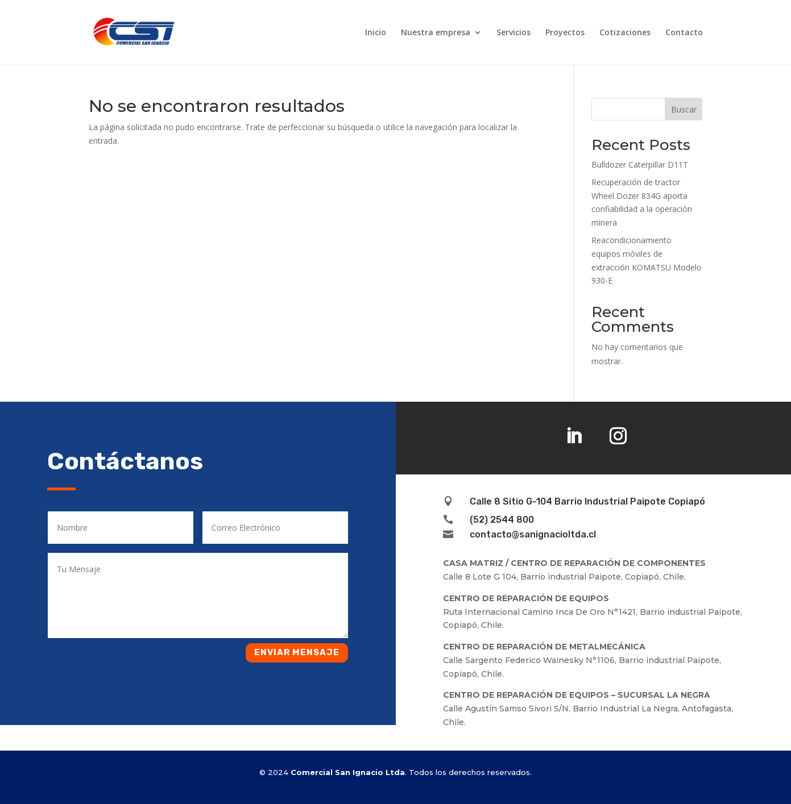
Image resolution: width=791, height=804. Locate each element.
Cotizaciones (625, 33)
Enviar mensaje (296, 652)
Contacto (684, 33)
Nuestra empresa (435, 33)
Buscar (684, 109)
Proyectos (565, 33)
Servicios (513, 33)
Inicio (375, 33)
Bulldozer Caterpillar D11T (639, 164)
